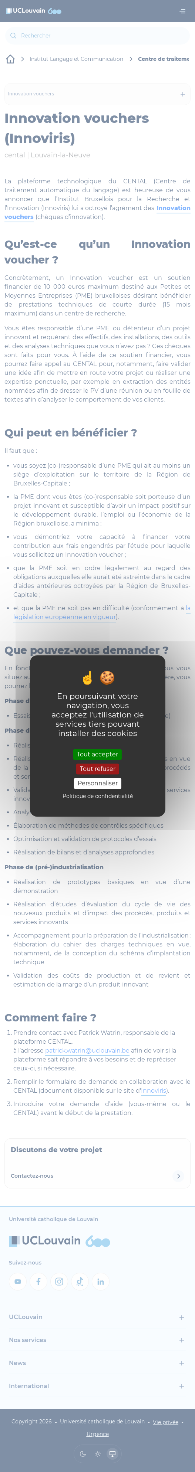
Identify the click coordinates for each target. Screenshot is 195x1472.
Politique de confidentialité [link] (98, 796)
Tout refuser (97, 768)
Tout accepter (97, 754)
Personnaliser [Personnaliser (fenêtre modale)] (98, 783)
